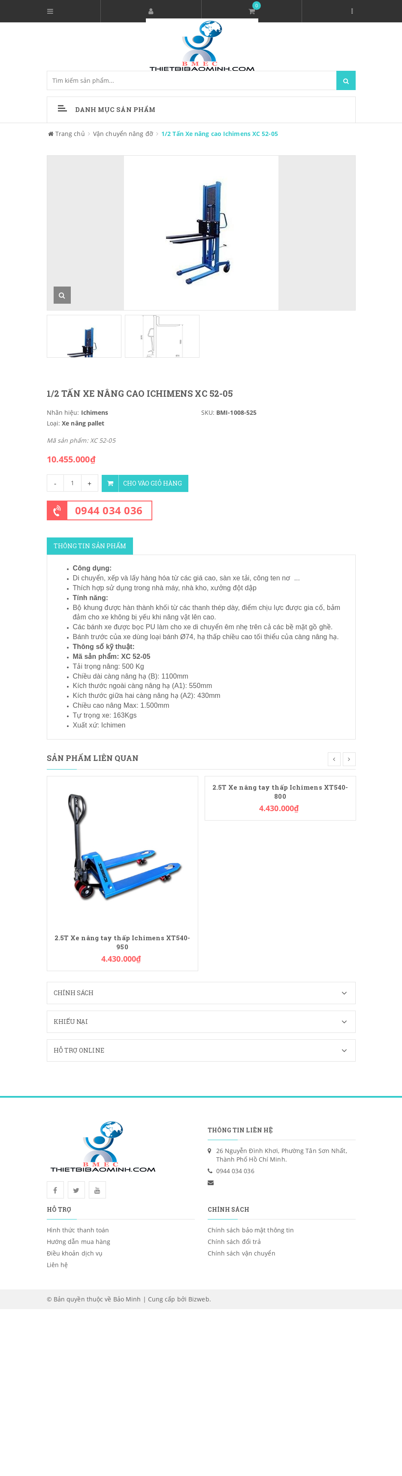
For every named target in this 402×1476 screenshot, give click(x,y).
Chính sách (204, 992)
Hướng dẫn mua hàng (79, 1241)
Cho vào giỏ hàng (143, 483)
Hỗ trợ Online (204, 1050)
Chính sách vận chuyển (241, 1253)
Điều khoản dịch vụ (75, 1253)
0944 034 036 (109, 510)
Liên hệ (57, 1264)
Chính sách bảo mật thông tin (251, 1229)
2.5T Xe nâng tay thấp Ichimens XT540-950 (122, 942)
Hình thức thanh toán (78, 1229)
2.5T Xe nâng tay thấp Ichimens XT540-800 (280, 791)
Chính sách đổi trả (234, 1241)
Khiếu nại (204, 1021)
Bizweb (198, 1299)
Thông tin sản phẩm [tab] (90, 545)
